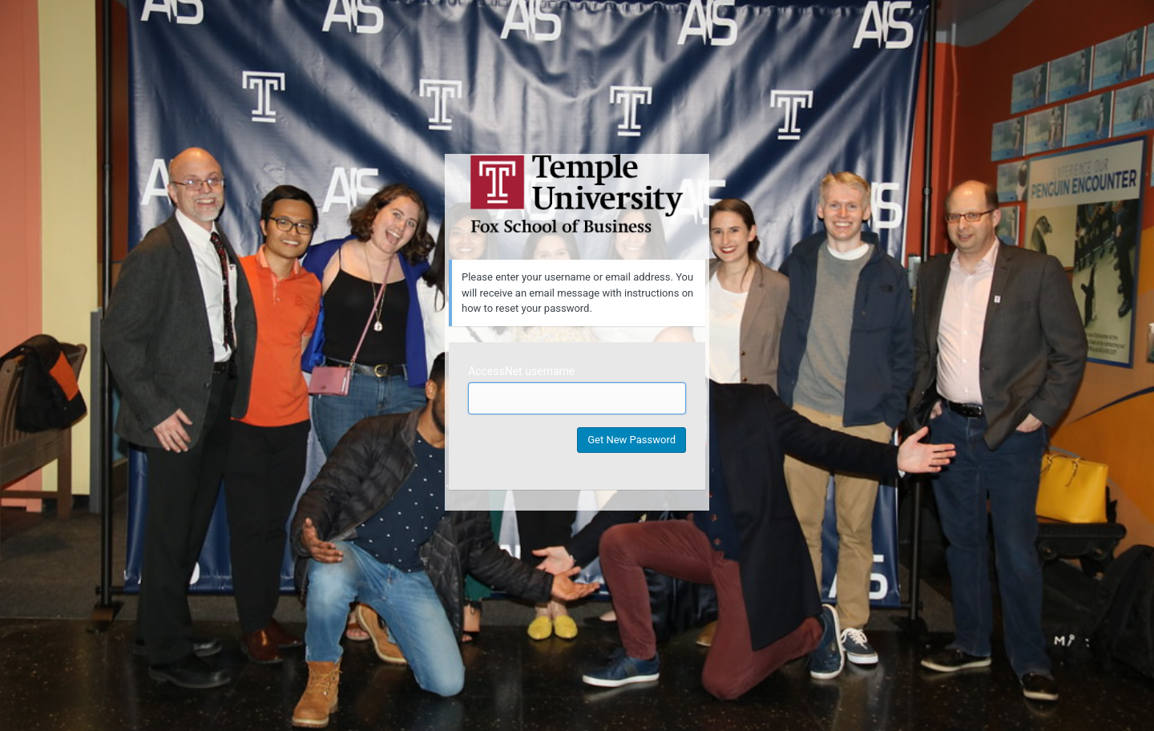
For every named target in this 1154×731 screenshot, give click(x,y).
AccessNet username (521, 371)
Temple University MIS (577, 194)
